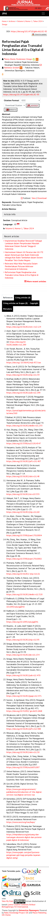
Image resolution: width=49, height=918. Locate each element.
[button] (2, 74)
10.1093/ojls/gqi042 (15, 606)
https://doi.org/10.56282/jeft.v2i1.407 (23, 461)
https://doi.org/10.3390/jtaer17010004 (24, 535)
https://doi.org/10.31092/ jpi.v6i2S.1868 (24, 711)
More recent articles (35, 281)
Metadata (7, 309)
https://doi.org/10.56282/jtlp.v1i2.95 (22, 639)
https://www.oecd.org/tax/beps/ (20, 822)
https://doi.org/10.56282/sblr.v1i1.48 (22, 476)
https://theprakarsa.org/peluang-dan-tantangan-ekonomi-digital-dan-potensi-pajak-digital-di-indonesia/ (24, 837)
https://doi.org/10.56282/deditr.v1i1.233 (24, 425)
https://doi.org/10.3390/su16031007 (23, 767)
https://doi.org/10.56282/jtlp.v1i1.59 (22, 374)
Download (42, 198)
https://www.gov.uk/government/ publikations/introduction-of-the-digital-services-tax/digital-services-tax (24, 792)
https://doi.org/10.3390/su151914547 (23, 443)
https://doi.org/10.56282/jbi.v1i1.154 (22, 654)
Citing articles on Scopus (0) (15, 303)
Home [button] (4, 21)
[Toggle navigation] (43, 13)
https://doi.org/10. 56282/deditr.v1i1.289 (16, 343)
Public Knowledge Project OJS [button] (16, 912)
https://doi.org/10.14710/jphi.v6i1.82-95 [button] (21, 94)
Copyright (34, 303)
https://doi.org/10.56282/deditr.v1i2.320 (24, 594)
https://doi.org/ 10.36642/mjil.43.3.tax (23, 362)
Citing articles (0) (22, 297)
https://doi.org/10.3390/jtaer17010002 (24, 558)
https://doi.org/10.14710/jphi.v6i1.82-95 (29, 31)
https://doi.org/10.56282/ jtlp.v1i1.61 (23, 573)
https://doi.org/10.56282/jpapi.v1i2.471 (24, 696)
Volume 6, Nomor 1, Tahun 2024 (29, 21)
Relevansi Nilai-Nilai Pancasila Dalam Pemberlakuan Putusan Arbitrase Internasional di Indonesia (21, 266)
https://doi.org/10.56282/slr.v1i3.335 (23, 494)
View (34, 198)
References (8, 297)
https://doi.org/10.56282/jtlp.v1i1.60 (22, 512)
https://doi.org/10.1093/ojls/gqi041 (22, 621)
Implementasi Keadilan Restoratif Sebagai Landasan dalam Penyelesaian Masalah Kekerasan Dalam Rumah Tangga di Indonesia (23, 244)
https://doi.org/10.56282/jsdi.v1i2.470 (23, 675)
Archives (12, 21)
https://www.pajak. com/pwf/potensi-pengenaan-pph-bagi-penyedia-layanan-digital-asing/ (23, 855)
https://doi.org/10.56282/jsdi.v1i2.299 (23, 392)
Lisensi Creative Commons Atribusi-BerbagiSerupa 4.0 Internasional (19, 905)
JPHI (4, 13)
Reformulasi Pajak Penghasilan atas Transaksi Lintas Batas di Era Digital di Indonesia (21, 275)
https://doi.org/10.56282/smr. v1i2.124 (23, 326)
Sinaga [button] (4, 24)
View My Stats (7, 901)
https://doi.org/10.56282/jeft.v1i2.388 (23, 729)
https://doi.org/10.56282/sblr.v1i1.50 (22, 752)
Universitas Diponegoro (29, 910)
